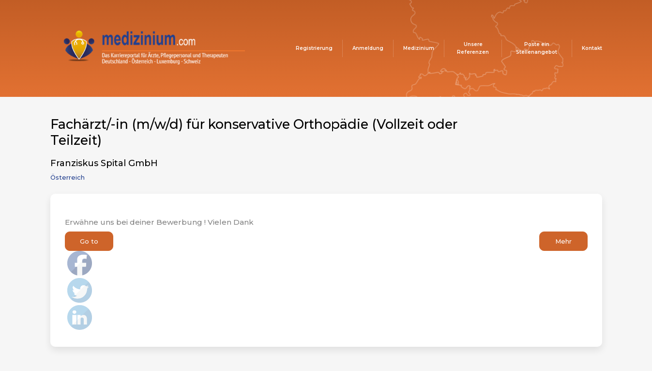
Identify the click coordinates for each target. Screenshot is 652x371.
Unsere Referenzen (473, 48)
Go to (89, 241)
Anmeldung (367, 48)
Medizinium (418, 48)
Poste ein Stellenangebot (536, 48)
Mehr (563, 241)
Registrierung (314, 48)
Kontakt (592, 48)
